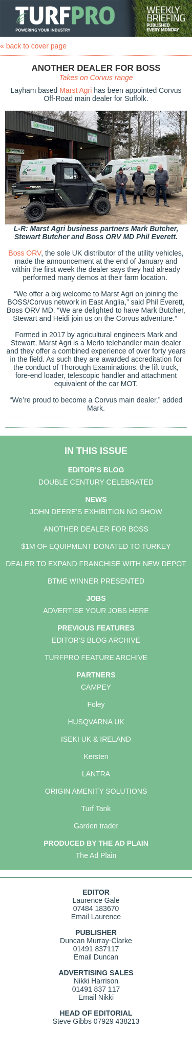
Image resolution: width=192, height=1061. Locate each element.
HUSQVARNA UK (96, 722)
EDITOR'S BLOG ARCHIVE (96, 640)
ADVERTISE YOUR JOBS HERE (95, 611)
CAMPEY (96, 687)
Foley (95, 704)
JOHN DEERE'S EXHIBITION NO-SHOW (96, 512)
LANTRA (96, 774)
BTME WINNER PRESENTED (96, 581)
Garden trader (96, 826)
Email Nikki (96, 997)
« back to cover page (33, 46)
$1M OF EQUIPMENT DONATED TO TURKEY (96, 546)
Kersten (95, 756)
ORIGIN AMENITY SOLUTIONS (96, 791)
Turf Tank (96, 808)
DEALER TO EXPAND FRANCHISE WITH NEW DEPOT (96, 564)
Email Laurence (96, 917)
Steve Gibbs (72, 1021)
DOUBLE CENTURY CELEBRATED (96, 482)
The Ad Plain (96, 855)
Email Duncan (96, 957)
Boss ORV (24, 253)
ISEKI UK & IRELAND (96, 739)
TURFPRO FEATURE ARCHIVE (96, 657)
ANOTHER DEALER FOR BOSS (96, 529)
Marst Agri (75, 90)
